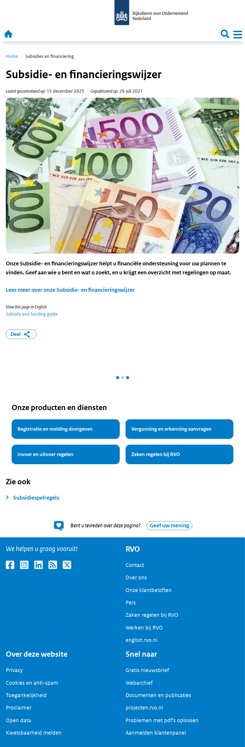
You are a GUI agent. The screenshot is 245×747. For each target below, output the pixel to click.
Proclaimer (18, 707)
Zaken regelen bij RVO (152, 615)
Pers (131, 602)
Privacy (14, 670)
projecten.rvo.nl (144, 707)
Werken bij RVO (144, 627)
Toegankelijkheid (26, 695)
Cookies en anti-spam (32, 683)
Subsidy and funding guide (32, 314)
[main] (122, 289)
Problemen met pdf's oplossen (162, 720)
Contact (135, 565)
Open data (18, 720)
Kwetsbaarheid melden (33, 733)
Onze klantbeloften (149, 590)
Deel (21, 334)
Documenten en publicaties (158, 695)
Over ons (136, 577)
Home (12, 56)
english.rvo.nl (141, 640)
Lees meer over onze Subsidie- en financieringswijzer (70, 290)
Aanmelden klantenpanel (156, 733)
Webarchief (139, 683)
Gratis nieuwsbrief (147, 670)
